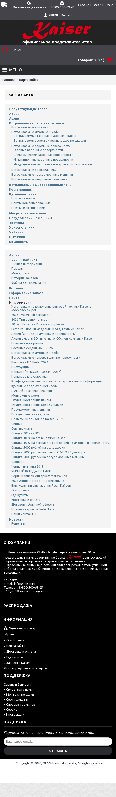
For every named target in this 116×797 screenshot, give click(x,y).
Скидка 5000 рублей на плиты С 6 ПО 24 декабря (48, 452)
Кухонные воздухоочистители (34, 386)
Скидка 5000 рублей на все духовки (38, 447)
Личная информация (27, 264)
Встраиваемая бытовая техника (36, 123)
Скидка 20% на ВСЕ (25, 433)
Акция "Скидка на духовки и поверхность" (43, 333)
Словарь (17, 461)
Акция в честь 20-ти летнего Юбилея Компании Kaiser (52, 338)
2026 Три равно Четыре (29, 319)
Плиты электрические (28, 207)
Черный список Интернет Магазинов (39, 476)
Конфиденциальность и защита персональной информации (57, 381)
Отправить (58, 750)
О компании (20, 490)
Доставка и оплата (26, 499)
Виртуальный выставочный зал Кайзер (41, 485)
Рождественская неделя (30, 414)
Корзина (16, 288)
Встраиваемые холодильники (34, 169)
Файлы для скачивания (28, 282)
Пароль (17, 268)
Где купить (19, 495)
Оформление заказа (26, 293)
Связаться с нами (18, 689)
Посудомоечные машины (30, 218)
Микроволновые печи (27, 213)
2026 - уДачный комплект (30, 314)
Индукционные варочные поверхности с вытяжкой (53, 164)
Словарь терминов (19, 704)
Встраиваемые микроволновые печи (39, 179)
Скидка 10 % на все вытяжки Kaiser (38, 438)
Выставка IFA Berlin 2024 (29, 362)
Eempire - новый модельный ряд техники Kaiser (47, 329)
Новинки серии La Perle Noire (33, 509)
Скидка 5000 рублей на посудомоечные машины (48, 457)
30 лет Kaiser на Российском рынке (37, 324)
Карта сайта (28, 80)
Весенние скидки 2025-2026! (32, 348)
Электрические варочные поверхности (43, 154)
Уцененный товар (20, 628)
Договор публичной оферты (33, 504)
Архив (14, 118)
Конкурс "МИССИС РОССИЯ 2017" (36, 371)
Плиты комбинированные (31, 203)
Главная (9, 80)
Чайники (16, 232)
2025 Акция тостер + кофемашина (37, 480)
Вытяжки (17, 237)
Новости (16, 519)
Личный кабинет (23, 260)
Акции (14, 113)
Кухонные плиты (23, 194)
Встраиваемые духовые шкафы (35, 131)
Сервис (16, 423)
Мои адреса (20, 273)
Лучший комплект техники (31, 390)
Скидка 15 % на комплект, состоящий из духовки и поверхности (60, 442)
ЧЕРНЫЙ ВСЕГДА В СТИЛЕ (31, 471)
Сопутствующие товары (29, 109)
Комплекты (19, 241)
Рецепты (18, 523)
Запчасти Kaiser (17, 663)
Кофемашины (21, 189)
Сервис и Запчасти (18, 684)
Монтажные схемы (25, 395)
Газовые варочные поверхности (38, 150)
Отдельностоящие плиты (31, 400)
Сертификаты (22, 428)
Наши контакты (23, 514)
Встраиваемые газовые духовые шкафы (45, 135)
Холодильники (21, 227)
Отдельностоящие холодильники (37, 404)
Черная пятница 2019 (27, 466)
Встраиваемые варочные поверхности (41, 146)
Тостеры (16, 222)
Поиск (14, 297)
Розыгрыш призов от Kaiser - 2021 (37, 419)
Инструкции (20, 367)
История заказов (24, 278)
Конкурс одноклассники (29, 376)
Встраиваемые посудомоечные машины (42, 174)
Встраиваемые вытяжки (30, 127)
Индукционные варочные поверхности (43, 159)
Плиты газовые (23, 198)
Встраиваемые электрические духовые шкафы (50, 140)
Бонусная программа (27, 343)
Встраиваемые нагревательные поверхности (45, 357)
